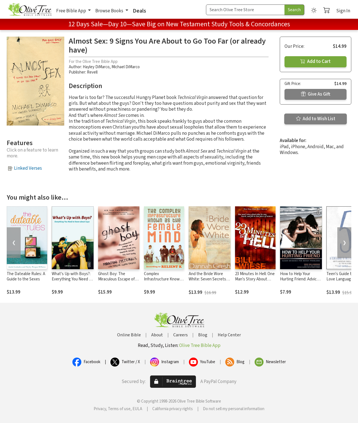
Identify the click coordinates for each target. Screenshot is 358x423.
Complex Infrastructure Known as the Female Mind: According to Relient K (163, 282)
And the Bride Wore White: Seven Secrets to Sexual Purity (207, 279)
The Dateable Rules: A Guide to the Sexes (26, 276)
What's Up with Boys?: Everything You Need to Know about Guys (72, 279)
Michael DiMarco (126, 67)
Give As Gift (315, 94)
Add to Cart (315, 61)
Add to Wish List (315, 118)
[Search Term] (245, 9)
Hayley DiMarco (96, 67)
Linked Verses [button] (28, 168)
